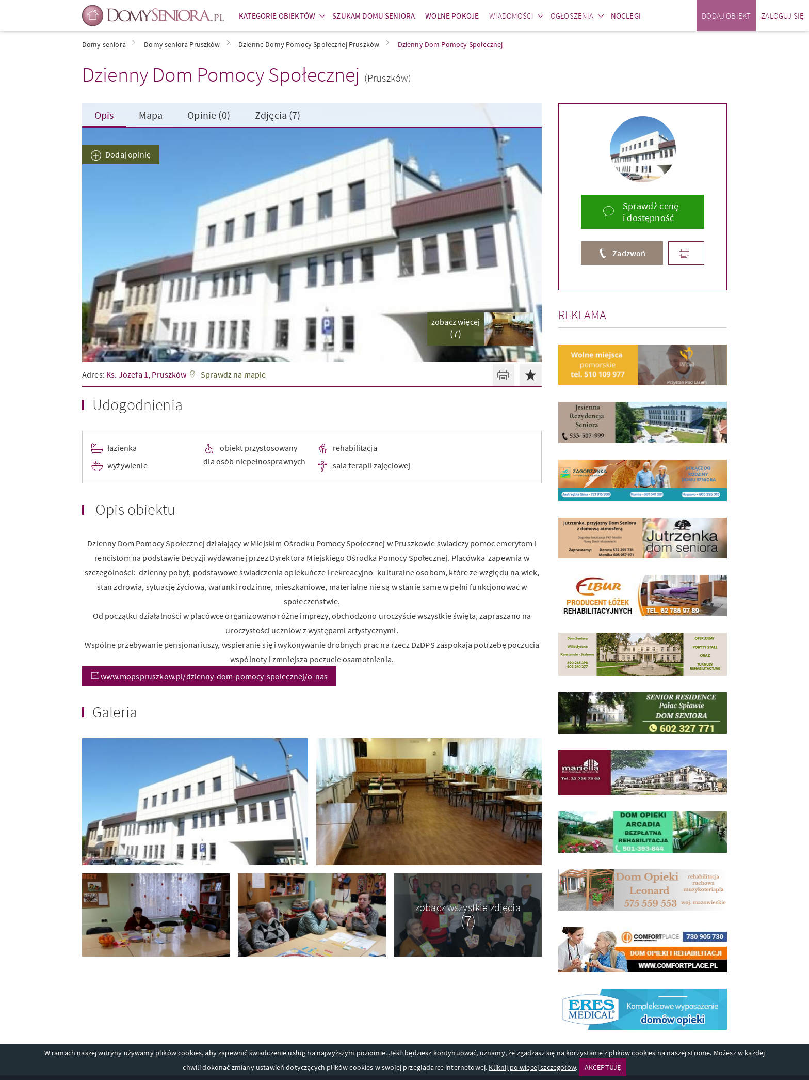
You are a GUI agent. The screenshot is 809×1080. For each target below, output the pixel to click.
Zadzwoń (628, 253)
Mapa (151, 114)
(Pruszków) (388, 77)
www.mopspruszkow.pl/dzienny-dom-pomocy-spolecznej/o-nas (213, 676)
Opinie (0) (208, 114)
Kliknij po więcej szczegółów (532, 1067)
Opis (104, 114)
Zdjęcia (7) (278, 114)
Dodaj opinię (128, 154)
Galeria (114, 712)
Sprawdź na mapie (233, 374)
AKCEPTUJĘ (603, 1067)
